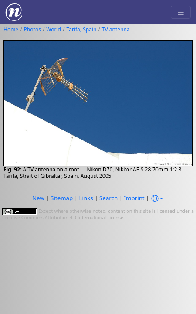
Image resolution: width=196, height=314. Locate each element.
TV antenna (116, 29)
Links (86, 198)
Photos (32, 29)
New (38, 198)
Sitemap (62, 198)
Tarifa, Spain (81, 29)
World (53, 29)
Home (10, 29)
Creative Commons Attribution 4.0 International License (62, 218)
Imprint (134, 198)
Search (108, 198)
